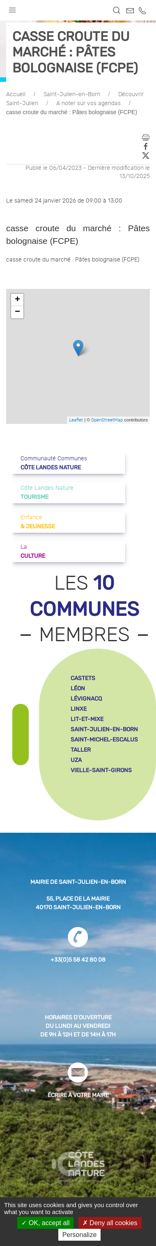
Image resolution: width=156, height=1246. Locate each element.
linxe (79, 708)
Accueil (15, 94)
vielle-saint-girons (101, 770)
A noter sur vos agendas (88, 103)
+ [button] (17, 300)
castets (83, 678)
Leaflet (76, 420)
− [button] (17, 312)
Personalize (79, 1234)
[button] (12, 8)
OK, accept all (45, 1222)
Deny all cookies (110, 1222)
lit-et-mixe (87, 719)
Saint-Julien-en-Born (72, 94)
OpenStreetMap (107, 420)
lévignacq (86, 698)
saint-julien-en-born (104, 729)
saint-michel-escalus (104, 739)
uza (76, 760)
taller (81, 749)
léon (78, 688)
